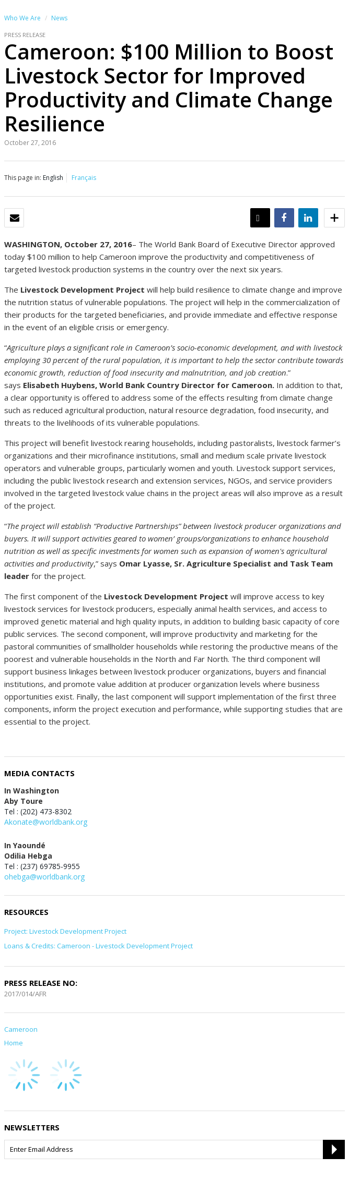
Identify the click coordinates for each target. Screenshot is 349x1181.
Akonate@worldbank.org (45, 822)
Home (13, 1042)
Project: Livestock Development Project (65, 931)
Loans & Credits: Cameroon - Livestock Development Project (98, 945)
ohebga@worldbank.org (44, 877)
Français (84, 177)
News (59, 18)
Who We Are (22, 18)
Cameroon (21, 1029)
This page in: (22, 177)
